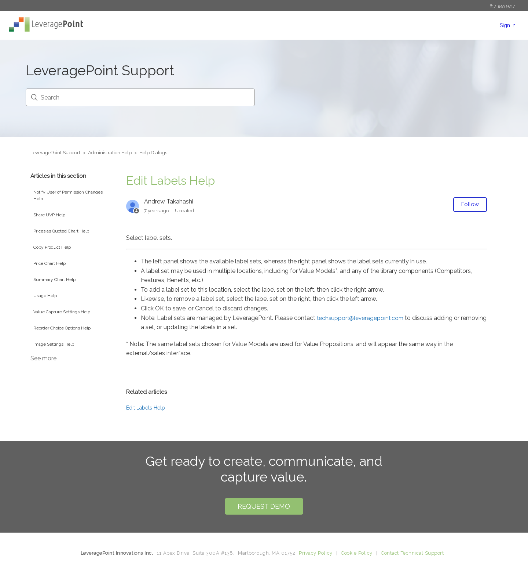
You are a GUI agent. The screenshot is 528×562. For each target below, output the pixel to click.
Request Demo (264, 506)
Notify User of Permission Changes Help (68, 195)
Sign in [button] (508, 25)
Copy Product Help (52, 247)
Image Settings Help (53, 344)
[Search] (140, 97)
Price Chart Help (49, 263)
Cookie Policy (357, 553)
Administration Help (110, 152)
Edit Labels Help (145, 408)
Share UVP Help (49, 214)
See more (43, 358)
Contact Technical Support (412, 553)
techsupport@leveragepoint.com (360, 318)
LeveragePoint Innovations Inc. (117, 553)
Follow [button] (470, 204)
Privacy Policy (315, 553)
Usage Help (45, 295)
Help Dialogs (153, 152)
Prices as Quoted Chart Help (61, 231)
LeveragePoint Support (55, 152)
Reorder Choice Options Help (62, 328)
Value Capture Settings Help (61, 311)
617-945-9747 (502, 5)
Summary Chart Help (54, 279)
